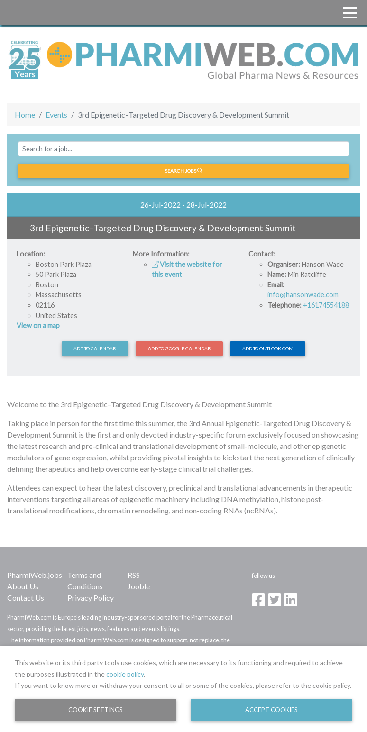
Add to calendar (94, 348)
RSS (134, 574)
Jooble (139, 586)
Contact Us (25, 597)
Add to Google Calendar (179, 348)
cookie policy (125, 674)
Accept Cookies (271, 710)
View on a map (38, 325)
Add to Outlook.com (268, 348)
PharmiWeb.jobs (34, 574)
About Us (22, 586)
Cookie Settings (95, 710)
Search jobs (183, 171)
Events (56, 114)
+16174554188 (326, 305)
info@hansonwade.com (303, 295)
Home (25, 114)
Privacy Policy (90, 597)
